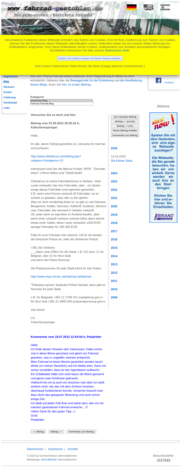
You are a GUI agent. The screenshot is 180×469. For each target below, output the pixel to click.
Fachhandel (10, 102)
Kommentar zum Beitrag (81, 431)
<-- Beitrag (38, 431)
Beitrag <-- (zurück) (125, 121)
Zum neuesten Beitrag (125, 117)
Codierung (9, 97)
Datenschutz (35, 449)
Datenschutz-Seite (117, 50)
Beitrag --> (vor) (125, 126)
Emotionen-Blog (61, 100)
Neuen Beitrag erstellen (125, 130)
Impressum (55, 449)
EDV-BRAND (49, 459)
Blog (6, 81)
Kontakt (73, 449)
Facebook (169, 82)
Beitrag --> (56, 431)
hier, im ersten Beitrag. (76, 84)
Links (6, 107)
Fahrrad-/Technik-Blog (61, 103)
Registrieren (10, 76)
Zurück (7, 92)
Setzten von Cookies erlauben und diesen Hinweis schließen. (90, 58)
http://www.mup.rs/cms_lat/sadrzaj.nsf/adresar (61, 276)
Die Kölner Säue (121, 160)
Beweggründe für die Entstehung (92, 80)
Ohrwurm (8, 87)
